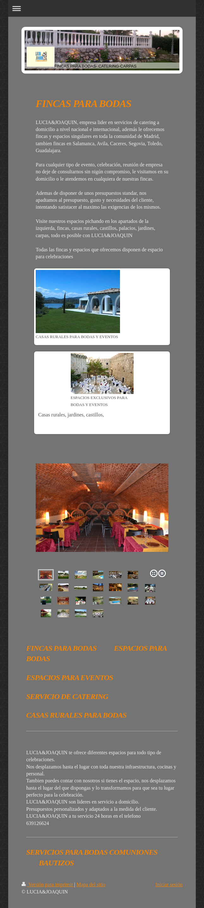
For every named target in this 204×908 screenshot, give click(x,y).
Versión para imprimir (47, 884)
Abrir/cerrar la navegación (102, 8)
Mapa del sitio (90, 884)
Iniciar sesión (169, 884)
